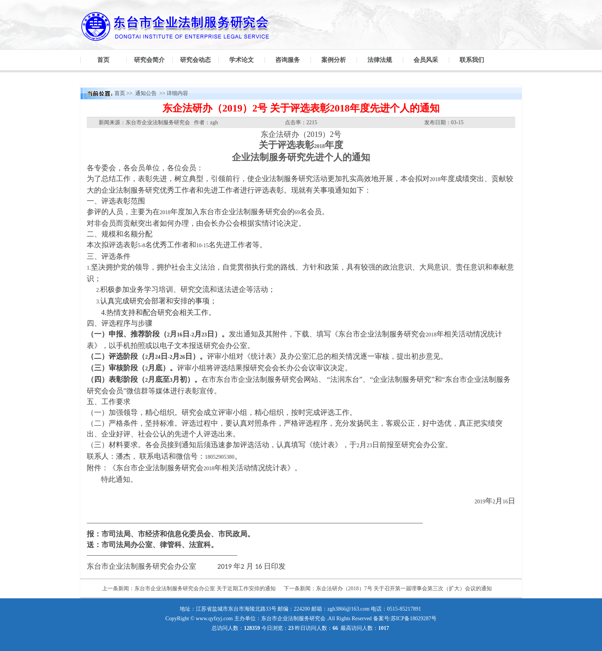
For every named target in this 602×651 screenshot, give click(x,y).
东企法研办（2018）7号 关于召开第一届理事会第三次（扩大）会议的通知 (404, 588)
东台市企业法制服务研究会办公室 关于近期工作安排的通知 (205, 588)
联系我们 (472, 60)
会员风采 (425, 60)
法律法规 (379, 60)
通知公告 (146, 93)
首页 (103, 60)
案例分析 (333, 60)
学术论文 (241, 60)
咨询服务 (287, 60)
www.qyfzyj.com (214, 618)
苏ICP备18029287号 (414, 618)
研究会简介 (149, 60)
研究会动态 (195, 60)
